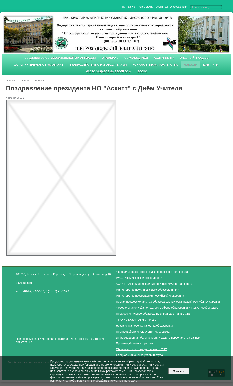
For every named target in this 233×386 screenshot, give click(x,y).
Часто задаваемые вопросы (108, 71)
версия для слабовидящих (171, 6)
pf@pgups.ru (24, 282)
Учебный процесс (194, 57)
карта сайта (146, 6)
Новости (190, 64)
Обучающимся (136, 57)
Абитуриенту (164, 57)
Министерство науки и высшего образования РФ (147, 289)
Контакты (211, 64)
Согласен (178, 371)
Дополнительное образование (38, 64)
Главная (10, 80)
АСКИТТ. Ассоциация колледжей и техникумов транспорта (154, 283)
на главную (128, 6)
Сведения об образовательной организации (60, 57)
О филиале (110, 57)
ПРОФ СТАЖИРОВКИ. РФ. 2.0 (136, 319)
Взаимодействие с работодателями (98, 64)
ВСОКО (142, 71)
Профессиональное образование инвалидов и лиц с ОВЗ (153, 313)
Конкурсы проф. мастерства (155, 64)
